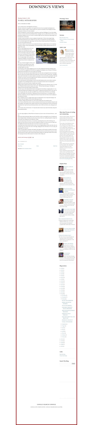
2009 (62, 342)
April (63, 331)
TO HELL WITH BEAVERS (67, 321)
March (63, 333)
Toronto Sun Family (63, 355)
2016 (62, 286)
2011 (62, 339)
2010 (62, 340)
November (64, 297)
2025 (62, 270)
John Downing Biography (66, 158)
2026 (62, 268)
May (63, 329)
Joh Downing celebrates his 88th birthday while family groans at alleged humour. (69, 230)
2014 (62, 290)
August (63, 325)
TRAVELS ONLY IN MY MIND (69, 209)
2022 (62, 275)
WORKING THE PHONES (68, 243)
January (63, 336)
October (63, 298)
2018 (62, 282)
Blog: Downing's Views (64, 37)
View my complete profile (63, 65)
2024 (62, 272)
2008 (62, 344)
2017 (62, 284)
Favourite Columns (63, 42)
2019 (62, 281)
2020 (62, 279)
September (64, 324)
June (63, 327)
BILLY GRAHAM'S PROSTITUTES (65, 218)
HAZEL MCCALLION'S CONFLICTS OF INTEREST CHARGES (69, 190)
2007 (62, 346)
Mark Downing (62, 354)
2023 (62, 273)
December (64, 295)
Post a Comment (21, 144)
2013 (62, 291)
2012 (62, 293)
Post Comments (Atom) (27, 148)
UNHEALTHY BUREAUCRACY (65, 235)
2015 (62, 288)
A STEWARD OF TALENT (68, 199)
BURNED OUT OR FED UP (67, 320)
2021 (62, 277)
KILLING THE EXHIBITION (67, 300)
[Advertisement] (46, 13)
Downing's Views (46, 7)
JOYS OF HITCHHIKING (67, 305)
